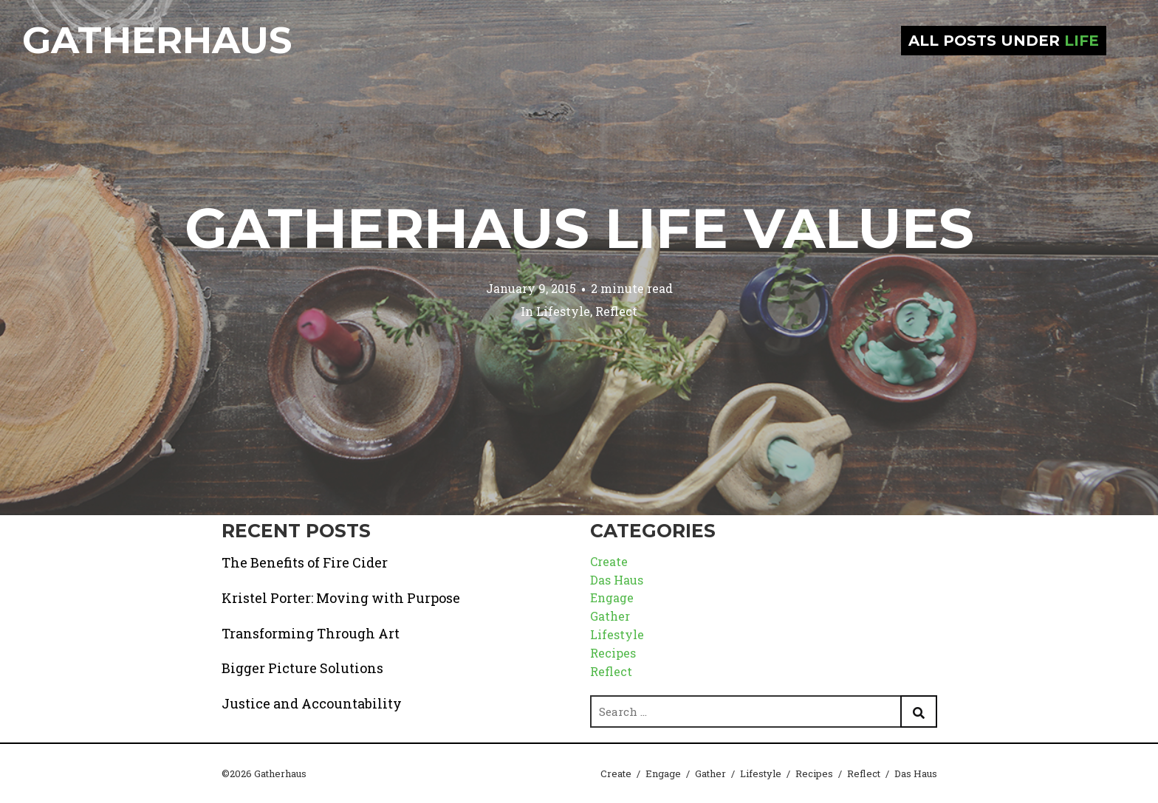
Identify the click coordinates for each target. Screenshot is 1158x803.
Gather (610, 616)
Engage (612, 597)
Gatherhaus (157, 40)
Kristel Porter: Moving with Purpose (341, 598)
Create (609, 561)
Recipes (613, 653)
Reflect (616, 311)
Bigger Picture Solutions (302, 668)
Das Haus (616, 579)
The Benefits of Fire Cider (305, 562)
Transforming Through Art (311, 633)
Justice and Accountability (312, 703)
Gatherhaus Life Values (579, 228)
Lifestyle (563, 311)
